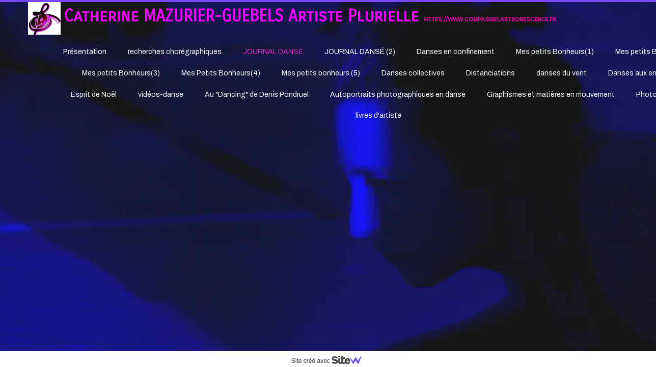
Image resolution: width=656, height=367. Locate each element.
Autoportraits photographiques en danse (398, 94)
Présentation (84, 52)
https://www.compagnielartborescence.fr (490, 19)
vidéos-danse (160, 94)
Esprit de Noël (94, 94)
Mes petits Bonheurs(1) (555, 52)
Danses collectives (413, 73)
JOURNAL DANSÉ (273, 52)
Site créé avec (330, 360)
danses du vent (561, 73)
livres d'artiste (378, 115)
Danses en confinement (456, 52)
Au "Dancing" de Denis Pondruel (257, 94)
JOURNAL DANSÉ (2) (359, 52)
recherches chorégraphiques (175, 52)
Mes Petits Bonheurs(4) (220, 73)
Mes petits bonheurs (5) (321, 73)
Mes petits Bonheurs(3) (121, 73)
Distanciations (490, 73)
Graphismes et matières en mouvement (551, 94)
